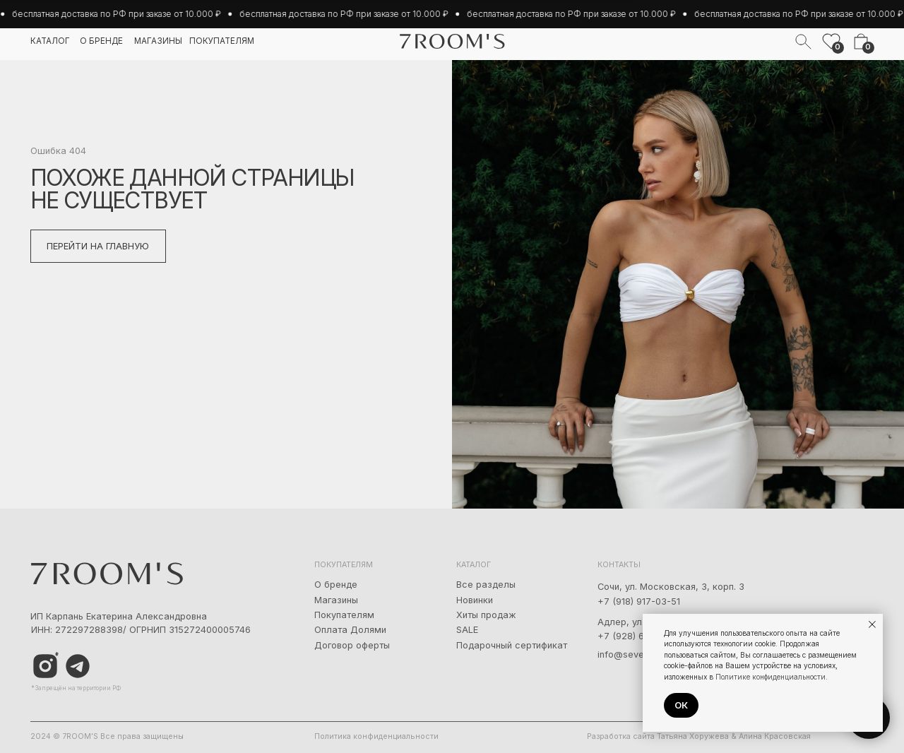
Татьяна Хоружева (693, 736)
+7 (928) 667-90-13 (640, 636)
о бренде (101, 41)
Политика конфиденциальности (376, 736)
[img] (78, 666)
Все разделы (486, 584)
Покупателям (344, 615)
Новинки (474, 600)
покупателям (221, 41)
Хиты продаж (486, 615)
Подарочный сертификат (511, 645)
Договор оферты (352, 645)
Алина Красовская (775, 736)
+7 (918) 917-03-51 (638, 601)
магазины (158, 41)
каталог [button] (50, 41)
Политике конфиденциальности (770, 676)
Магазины (336, 600)
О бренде (335, 584)
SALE (467, 629)
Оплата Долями (350, 629)
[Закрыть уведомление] (872, 624)
